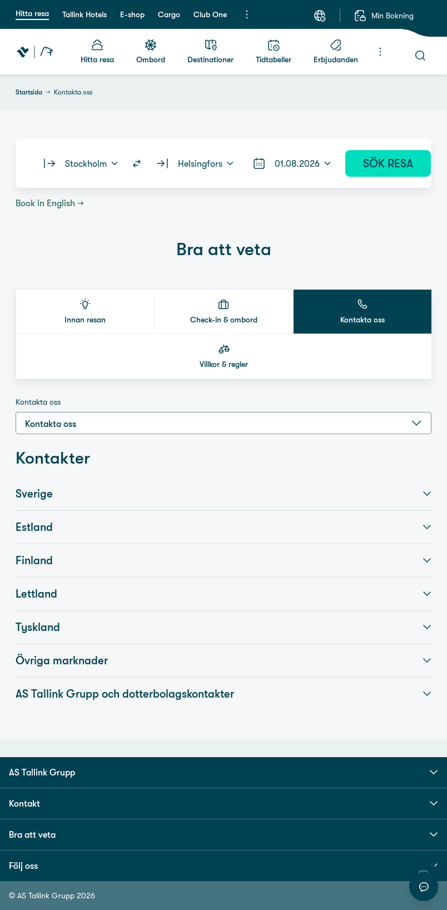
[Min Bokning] (384, 15)
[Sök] (420, 55)
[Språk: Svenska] (319, 15)
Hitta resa (32, 13)
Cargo (169, 14)
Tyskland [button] (223, 627)
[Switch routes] (137, 163)
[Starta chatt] (423, 886)
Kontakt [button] (223, 803)
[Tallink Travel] (35, 51)
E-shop (132, 14)
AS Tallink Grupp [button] (223, 772)
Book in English (45, 202)
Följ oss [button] (223, 866)
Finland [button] (223, 560)
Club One (210, 14)
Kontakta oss (38, 402)
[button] (85, 311)
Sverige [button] (223, 494)
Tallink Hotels (84, 14)
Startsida (29, 92)
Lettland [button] (223, 594)
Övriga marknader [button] (223, 660)
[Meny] (247, 14)
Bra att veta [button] (223, 834)
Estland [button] (223, 527)
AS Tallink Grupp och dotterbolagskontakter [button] (223, 694)
